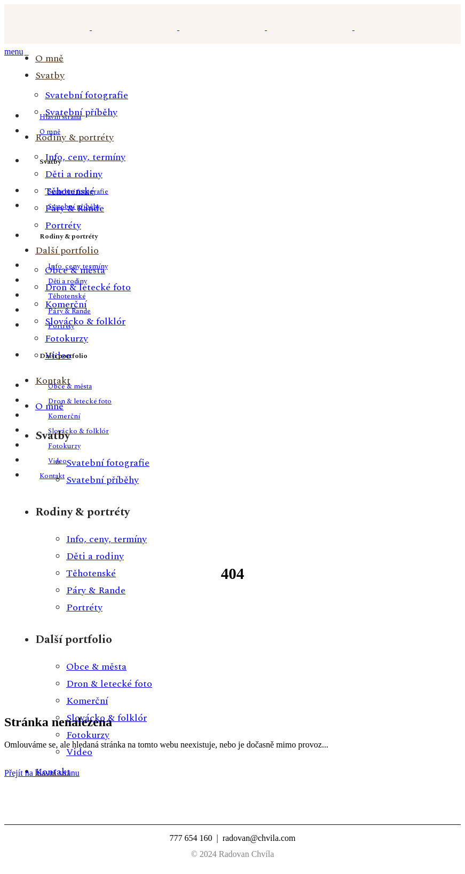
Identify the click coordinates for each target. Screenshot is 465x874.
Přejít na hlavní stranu (42, 772)
